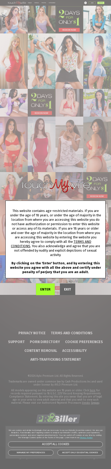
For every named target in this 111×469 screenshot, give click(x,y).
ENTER (45, 289)
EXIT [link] (67, 289)
